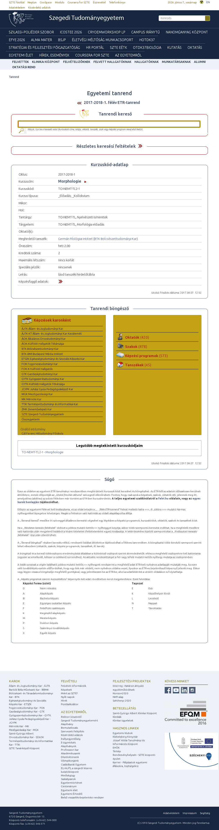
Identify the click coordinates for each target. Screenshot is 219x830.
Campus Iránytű (145, 32)
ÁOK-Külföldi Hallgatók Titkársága (43, 343)
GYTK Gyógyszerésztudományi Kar (43, 378)
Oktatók (137, 337)
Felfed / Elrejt (140, 146)
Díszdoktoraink (70, 757)
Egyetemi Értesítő (71, 793)
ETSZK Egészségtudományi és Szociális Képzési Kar (53, 358)
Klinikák (117, 716)
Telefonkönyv (117, 2)
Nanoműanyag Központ (187, 32)
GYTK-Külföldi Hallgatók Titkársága (43, 384)
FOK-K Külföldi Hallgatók (37, 368)
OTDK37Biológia (147, 47)
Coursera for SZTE (79, 2)
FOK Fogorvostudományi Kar (40, 363)
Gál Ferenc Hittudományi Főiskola (42, 433)
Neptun (32, 2)
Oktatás (195, 47)
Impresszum (190, 813)
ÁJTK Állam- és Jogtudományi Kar (42, 328)
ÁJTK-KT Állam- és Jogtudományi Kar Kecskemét (52, 333)
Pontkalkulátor (69, 704)
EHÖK (116, 747)
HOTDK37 (147, 40)
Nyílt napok (67, 697)
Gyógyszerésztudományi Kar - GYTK (30, 715)
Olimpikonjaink (70, 760)
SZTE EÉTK (118, 47)
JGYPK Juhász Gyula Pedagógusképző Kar (47, 389)
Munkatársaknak (176, 62)
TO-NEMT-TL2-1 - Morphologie (43, 452)
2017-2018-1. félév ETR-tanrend (112, 102)
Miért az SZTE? (69, 693)
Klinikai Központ (46, 62)
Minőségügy (68, 775)
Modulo (59, 2)
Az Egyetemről (128, 55)
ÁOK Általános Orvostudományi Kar (44, 338)
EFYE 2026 (17, 40)
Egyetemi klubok (123, 733)
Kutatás (174, 47)
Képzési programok (146, 356)
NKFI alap (118, 697)
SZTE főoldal (16, 2)
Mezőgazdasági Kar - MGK (23, 729)
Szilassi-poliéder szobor (31, 32)
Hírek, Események (54, 55)
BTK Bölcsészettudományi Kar (115, 239)
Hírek (64, 700)
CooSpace (46, 2)
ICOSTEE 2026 (71, 32)
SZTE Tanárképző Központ (24, 748)
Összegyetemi (31, 419)
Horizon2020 (120, 693)
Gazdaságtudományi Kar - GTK (26, 711)
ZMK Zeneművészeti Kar (37, 409)
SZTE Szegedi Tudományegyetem (43, 414)
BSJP (62, 40)
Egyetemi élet (21, 55)
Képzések (66, 689)
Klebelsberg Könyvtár (125, 736)
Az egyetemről (74, 712)
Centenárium (69, 786)
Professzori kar (70, 749)
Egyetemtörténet (71, 782)
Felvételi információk (73, 685)
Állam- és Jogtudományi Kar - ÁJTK (29, 685)
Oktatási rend (24, 67)
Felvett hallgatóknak (112, 62)
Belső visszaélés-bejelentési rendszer (82, 797)
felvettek (20, 62)
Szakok (136, 346)
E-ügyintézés (68, 742)
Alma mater (41, 40)
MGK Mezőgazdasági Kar (37, 394)
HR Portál (95, 47)
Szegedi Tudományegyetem (86, 18)
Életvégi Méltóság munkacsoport (102, 40)
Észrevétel (99, 2)
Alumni (200, 62)
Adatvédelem (17, 7)
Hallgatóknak (147, 62)
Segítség (205, 813)
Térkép (117, 751)
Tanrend (14, 76)
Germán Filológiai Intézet (75, 239)
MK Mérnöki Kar (31, 399)
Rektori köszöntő (71, 716)
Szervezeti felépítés (72, 731)
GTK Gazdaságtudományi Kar (40, 373)
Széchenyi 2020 (122, 700)
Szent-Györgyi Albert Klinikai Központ (135, 713)
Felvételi (69, 681)
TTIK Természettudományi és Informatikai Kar (50, 404)
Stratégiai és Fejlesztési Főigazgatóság (44, 47)
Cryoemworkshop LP (106, 32)
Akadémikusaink (70, 753)
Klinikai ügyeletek (123, 720)
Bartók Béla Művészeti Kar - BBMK (29, 689)
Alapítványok (68, 746)
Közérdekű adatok (39, 7)
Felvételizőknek (76, 62)
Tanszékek (138, 365)
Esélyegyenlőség (70, 738)
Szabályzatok (68, 779)
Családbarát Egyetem (73, 764)
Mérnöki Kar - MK (19, 726)
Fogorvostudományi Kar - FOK (27, 707)
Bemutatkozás (69, 727)
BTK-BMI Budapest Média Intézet (42, 353)
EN (208, 2)
